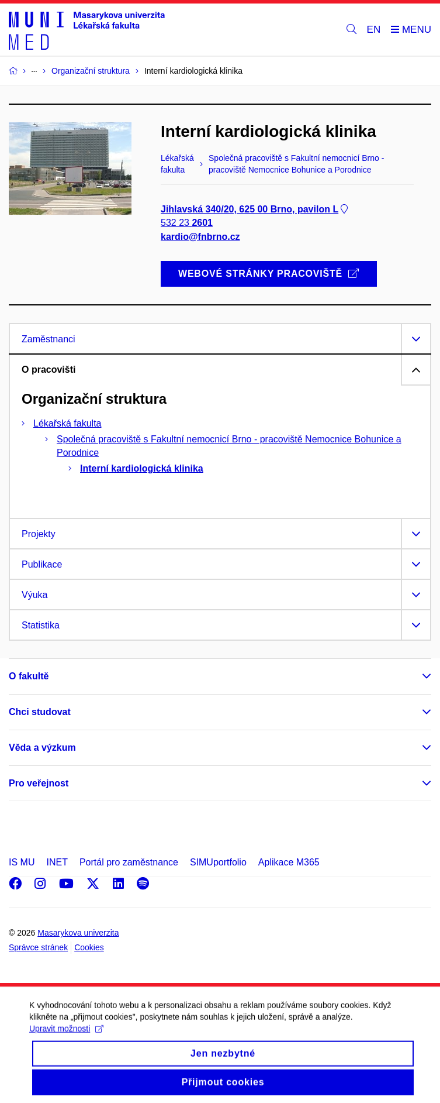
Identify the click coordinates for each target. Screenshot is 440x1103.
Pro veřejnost (38, 783)
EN (374, 29)
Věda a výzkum (42, 747)
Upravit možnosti (66, 1036)
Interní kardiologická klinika (141, 468)
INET (56, 862)
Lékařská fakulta (67, 423)
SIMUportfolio (218, 862)
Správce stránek (38, 947)
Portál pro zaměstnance (128, 862)
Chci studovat (40, 712)
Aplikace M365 (289, 862)
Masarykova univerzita (78, 932)
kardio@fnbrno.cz (200, 237)
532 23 (187, 223)
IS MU (21, 862)
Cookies (89, 947)
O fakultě (28, 676)
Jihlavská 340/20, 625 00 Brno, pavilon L (255, 210)
